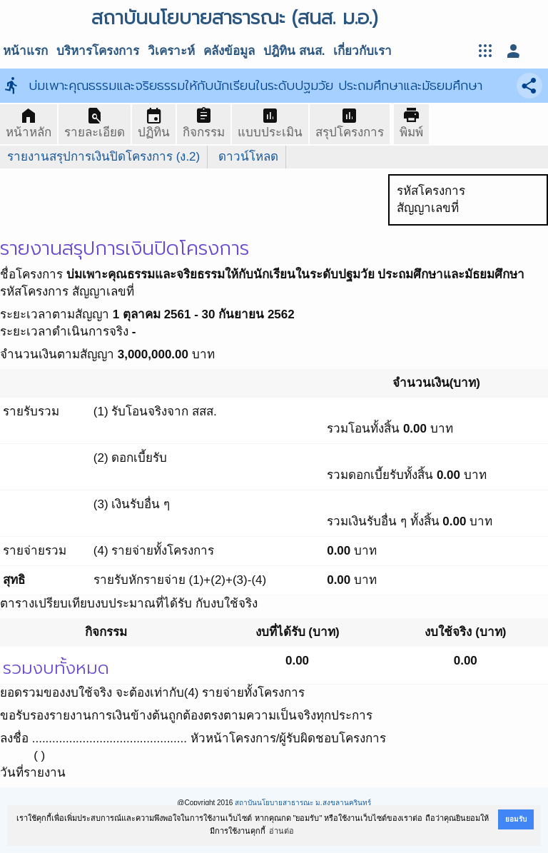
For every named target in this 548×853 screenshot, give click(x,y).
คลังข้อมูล (229, 51)
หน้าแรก (25, 51)
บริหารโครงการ (97, 51)
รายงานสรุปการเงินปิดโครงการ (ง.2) (103, 156)
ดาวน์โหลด (248, 156)
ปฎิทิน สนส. (294, 51)
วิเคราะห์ (171, 51)
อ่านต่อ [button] (281, 831)
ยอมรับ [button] (516, 819)
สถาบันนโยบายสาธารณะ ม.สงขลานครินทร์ (303, 803)
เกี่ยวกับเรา (362, 51)
